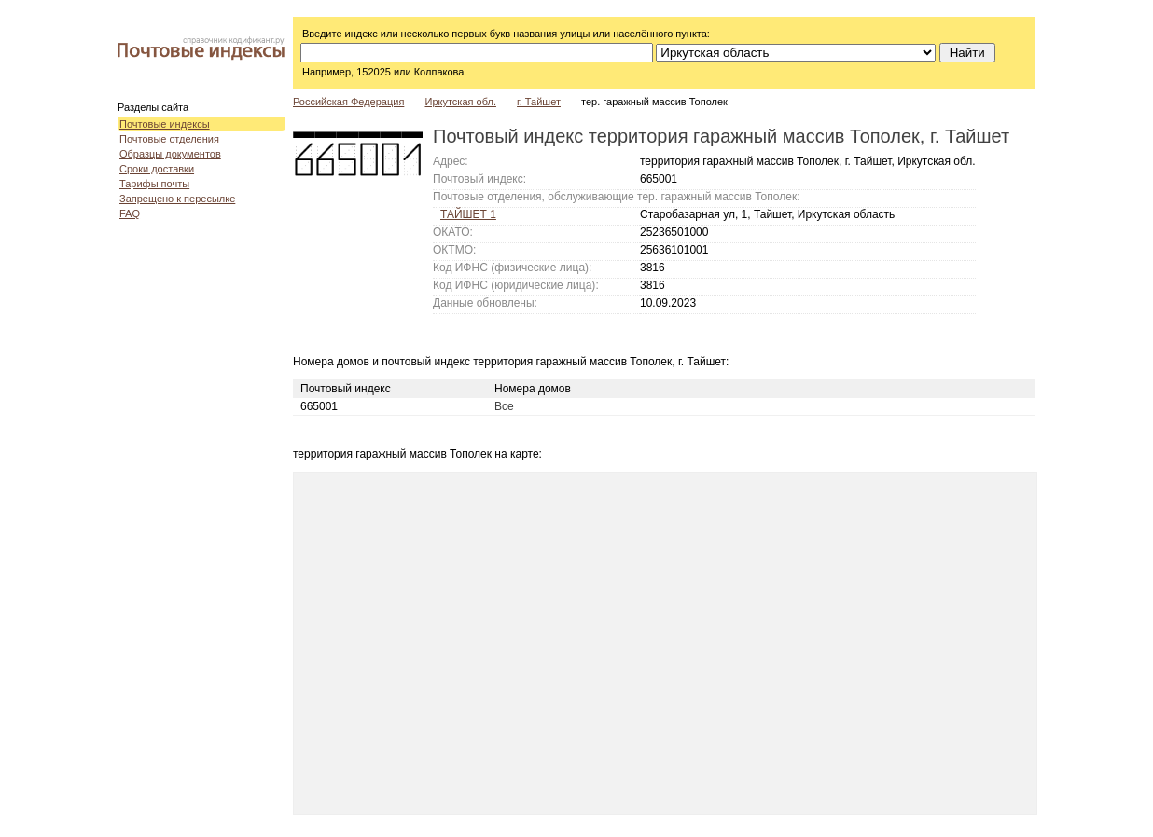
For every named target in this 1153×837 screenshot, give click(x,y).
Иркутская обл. (459, 101)
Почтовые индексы (164, 124)
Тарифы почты (154, 183)
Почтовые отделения (169, 138)
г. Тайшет (539, 101)
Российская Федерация (348, 101)
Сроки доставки (156, 168)
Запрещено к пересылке (177, 198)
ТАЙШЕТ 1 (468, 214)
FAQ (129, 213)
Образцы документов (170, 153)
